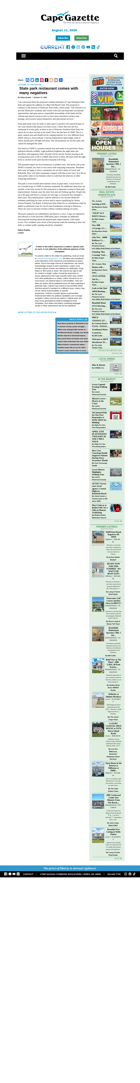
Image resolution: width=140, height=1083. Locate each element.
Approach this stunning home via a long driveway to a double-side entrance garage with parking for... (113, 846)
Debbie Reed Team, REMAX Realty (113, 687)
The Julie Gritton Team (97, 346)
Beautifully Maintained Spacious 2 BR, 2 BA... (113, 163)
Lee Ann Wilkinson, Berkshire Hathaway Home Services (113, 754)
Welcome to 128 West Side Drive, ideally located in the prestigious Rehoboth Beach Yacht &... (113, 615)
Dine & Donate (98, 365)
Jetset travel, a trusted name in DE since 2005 (99, 498)
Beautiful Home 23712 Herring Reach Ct (99, 305)
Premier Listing (107, 154)
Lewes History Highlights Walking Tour (98, 472)
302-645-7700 (114, 874)
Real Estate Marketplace (107, 193)
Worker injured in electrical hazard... (72, 335)
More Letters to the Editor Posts (36, 312)
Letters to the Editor (29, 85)
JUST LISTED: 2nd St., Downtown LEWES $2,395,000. (99, 278)
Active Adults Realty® (114, 558)
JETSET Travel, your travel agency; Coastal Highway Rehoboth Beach (99, 488)
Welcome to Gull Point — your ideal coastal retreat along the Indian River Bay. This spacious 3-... (113, 585)
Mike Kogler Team (98, 220)
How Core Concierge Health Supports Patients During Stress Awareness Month (100, 455)
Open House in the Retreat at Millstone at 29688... (113, 767)
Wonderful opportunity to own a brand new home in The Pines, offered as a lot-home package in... (113, 678)
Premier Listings (106, 527)
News (116, 350)
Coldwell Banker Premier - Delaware (100, 324)
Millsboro (108, 576)
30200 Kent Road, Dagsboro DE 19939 (113, 534)
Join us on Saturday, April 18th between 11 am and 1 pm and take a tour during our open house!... (113, 782)
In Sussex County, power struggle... (72, 326)
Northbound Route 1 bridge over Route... (74, 332)
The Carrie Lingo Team (113, 718)
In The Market (107, 379)
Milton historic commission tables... (72, 344)
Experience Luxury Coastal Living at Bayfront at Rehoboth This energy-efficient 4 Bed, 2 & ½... (113, 742)
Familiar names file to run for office (72, 347)
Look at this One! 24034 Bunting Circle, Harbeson (99, 290)
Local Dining (107, 359)
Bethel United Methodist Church (99, 516)
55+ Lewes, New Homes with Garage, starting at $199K (99, 266)
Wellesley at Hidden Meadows (113, 695)
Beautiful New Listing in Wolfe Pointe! (113, 831)
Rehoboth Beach (111, 169)
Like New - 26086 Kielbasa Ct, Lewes (99, 239)
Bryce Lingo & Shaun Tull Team (113, 622)
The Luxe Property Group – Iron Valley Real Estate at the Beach (106, 245)
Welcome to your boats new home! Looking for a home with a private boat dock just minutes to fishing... (113, 549)
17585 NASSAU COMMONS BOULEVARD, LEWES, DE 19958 (70, 874)
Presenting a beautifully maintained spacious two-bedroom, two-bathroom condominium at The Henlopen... (113, 179)
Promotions (104, 350)
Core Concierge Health (99, 464)
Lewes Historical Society (99, 393)
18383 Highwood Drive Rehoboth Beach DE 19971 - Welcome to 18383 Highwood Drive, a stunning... (113, 709)
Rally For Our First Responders (99, 426)
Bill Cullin (112, 187)
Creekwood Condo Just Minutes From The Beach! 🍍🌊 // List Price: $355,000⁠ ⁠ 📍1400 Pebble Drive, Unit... (113, 815)
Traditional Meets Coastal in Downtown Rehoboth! (100, 331)
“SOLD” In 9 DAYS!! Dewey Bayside (98, 215)
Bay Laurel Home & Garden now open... (73, 338)
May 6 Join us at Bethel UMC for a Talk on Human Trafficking (100, 509)
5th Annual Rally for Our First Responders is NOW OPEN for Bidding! (99, 417)
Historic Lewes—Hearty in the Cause (99, 401)
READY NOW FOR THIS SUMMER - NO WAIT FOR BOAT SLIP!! (113, 569)
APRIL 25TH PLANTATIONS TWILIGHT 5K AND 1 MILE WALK (99, 436)
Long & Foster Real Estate (114, 593)
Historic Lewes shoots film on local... (72, 350)
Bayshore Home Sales (99, 208)
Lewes (107, 699)
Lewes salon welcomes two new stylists (73, 341)
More (116, 374)
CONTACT (28, 874)
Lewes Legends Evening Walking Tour (99, 386)
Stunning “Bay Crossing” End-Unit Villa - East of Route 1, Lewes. (99, 254)
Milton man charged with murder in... (72, 329)
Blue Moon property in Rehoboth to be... (74, 323)
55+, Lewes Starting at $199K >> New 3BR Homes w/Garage (100, 203)
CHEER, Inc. (99, 368)
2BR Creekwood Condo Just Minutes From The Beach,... (113, 799)
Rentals (115, 353)
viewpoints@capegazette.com (49, 258)
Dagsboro (108, 539)
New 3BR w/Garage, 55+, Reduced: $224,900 (98, 227)
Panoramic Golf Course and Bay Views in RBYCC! (114, 600)
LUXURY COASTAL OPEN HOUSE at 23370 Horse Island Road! (114, 728)
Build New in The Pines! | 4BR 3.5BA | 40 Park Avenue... (113, 663)
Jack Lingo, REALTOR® (113, 824)
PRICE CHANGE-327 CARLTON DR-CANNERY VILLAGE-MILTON (99, 319)
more (116, 521)
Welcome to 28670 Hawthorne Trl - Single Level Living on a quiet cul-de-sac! (100, 341)
